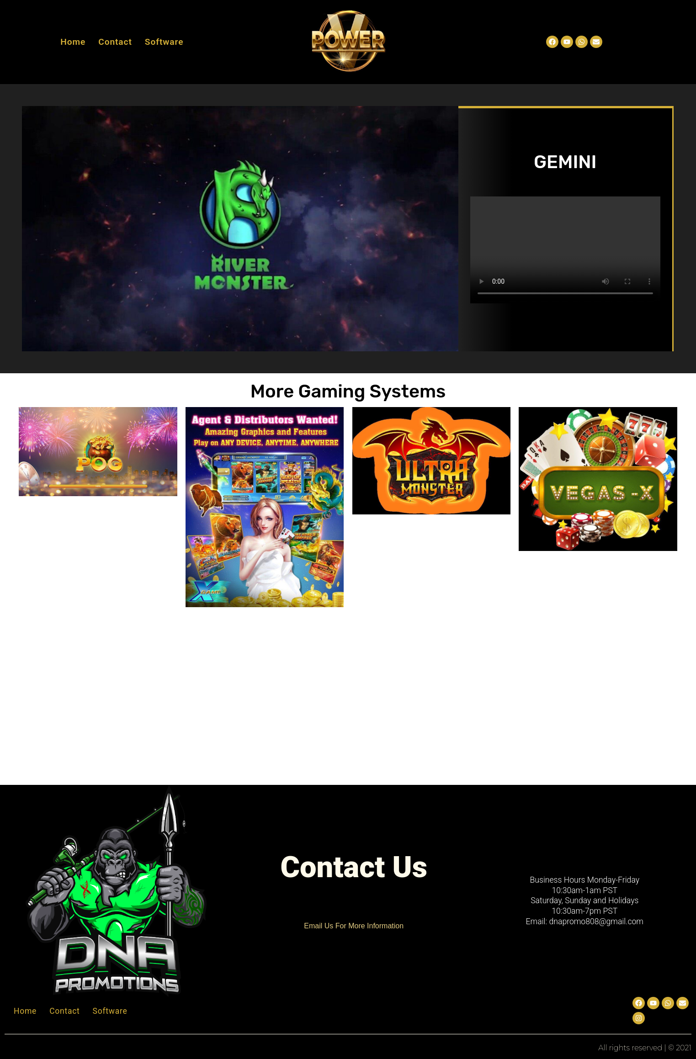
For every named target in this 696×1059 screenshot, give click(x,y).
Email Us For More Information (354, 926)
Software (164, 42)
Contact (115, 42)
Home (72, 42)
